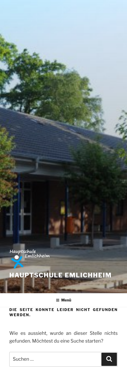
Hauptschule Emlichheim (60, 275)
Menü (63, 300)
